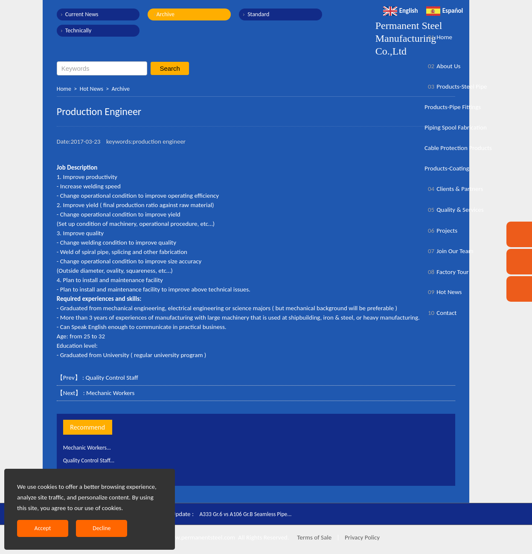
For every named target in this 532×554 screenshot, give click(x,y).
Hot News (91, 88)
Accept (43, 528)
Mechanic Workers (110, 393)
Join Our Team (449, 251)
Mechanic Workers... (89, 447)
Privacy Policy (362, 537)
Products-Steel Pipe (455, 86)
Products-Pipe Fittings (452, 107)
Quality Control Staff (112, 377)
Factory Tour (446, 272)
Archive (159, 14)
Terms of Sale (313, 537)
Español (444, 10)
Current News (82, 14)
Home (64, 88)
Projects (440, 230)
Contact (440, 313)
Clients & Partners (453, 189)
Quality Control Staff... (91, 460)
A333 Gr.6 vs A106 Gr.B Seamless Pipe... (251, 514)
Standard (246, 14)
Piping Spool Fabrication (455, 127)
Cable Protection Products (458, 148)
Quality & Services (454, 210)
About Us (442, 66)
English (400, 10)
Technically (78, 30)
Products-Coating (446, 168)
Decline (101, 528)
